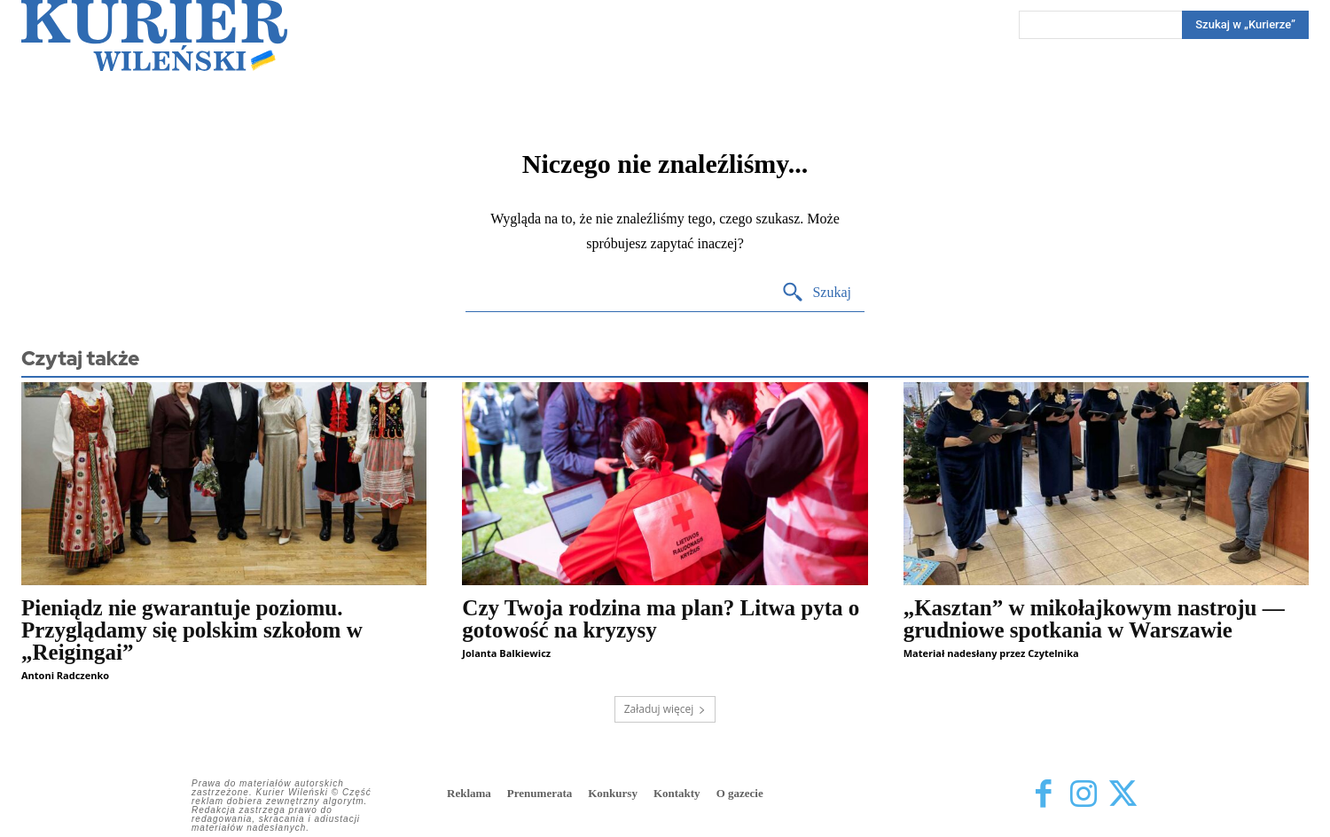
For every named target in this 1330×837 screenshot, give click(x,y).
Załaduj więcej (665, 708)
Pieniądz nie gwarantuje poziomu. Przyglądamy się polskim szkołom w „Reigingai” (192, 630)
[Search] (1245, 25)
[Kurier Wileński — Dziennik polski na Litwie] (154, 35)
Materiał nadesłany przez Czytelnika (991, 653)
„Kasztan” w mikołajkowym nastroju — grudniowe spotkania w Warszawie (1094, 619)
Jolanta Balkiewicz (506, 653)
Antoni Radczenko (65, 675)
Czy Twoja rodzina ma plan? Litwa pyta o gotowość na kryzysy (660, 619)
